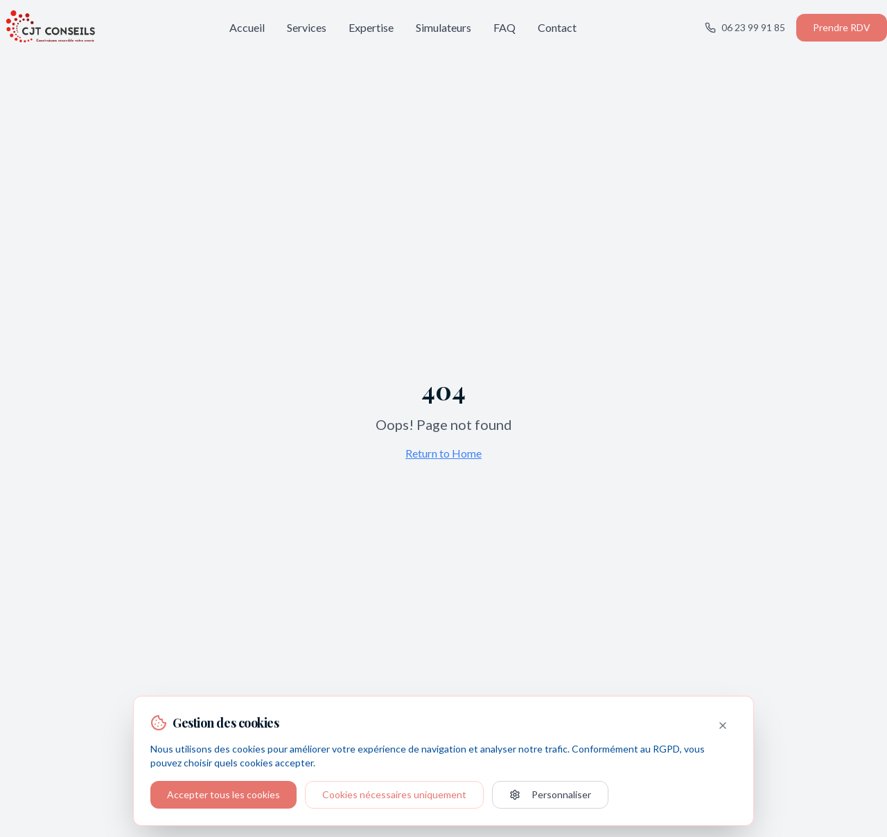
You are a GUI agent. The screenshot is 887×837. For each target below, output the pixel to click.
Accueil (247, 27)
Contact (557, 27)
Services (306, 27)
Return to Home (443, 453)
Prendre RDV (841, 27)
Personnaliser (550, 794)
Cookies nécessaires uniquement (394, 794)
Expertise (371, 27)
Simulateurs (443, 27)
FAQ (504, 27)
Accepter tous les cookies (223, 794)
